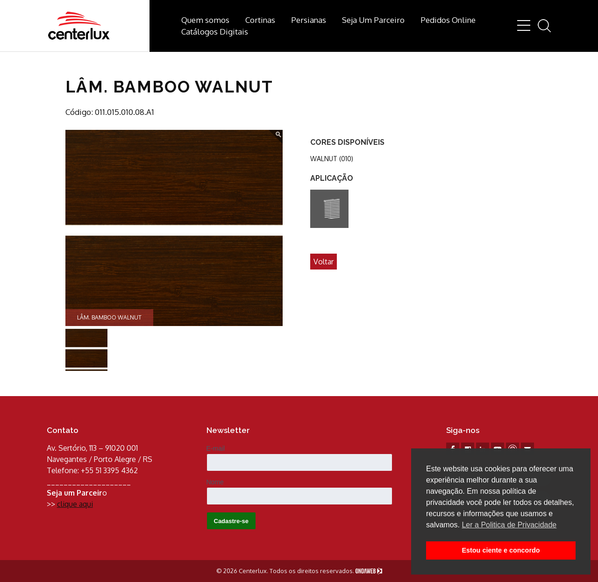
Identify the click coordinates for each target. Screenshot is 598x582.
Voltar (323, 261)
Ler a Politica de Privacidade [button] (509, 525)
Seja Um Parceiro (373, 20)
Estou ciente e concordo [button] (501, 550)
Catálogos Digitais (214, 31)
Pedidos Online (448, 20)
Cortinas (260, 20)
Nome (215, 482)
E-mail (215, 448)
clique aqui (75, 504)
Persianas (308, 20)
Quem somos (205, 20)
